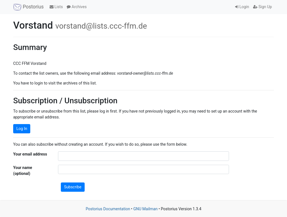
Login (242, 6)
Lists (56, 6)
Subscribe (73, 187)
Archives (77, 6)
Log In (22, 128)
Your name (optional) (22, 170)
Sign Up (262, 6)
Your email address (30, 154)
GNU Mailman (145, 209)
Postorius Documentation (108, 209)
